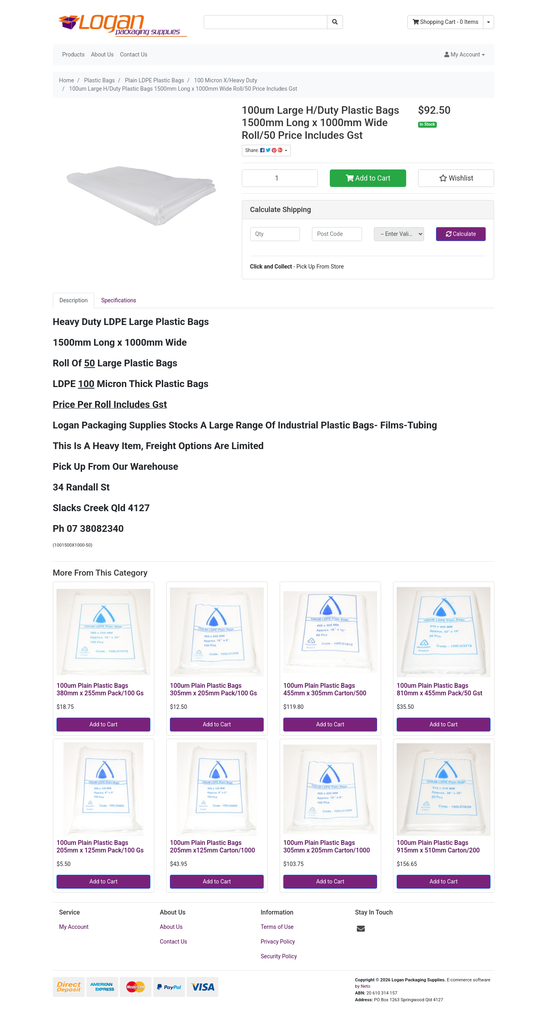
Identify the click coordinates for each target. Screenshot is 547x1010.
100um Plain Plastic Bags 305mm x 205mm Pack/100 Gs (213, 689)
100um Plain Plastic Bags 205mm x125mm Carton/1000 (212, 846)
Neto (365, 986)
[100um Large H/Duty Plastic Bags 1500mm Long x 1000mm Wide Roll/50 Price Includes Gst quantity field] (280, 178)
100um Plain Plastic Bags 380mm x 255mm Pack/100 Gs (100, 689)
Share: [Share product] (264, 150)
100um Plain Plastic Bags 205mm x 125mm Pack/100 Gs (100, 846)
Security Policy (279, 956)
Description (74, 300)
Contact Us (134, 54)
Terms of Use (277, 927)
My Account (74, 927)
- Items (446, 22)
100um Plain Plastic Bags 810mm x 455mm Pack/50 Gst (439, 689)
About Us (102, 54)
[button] (464, 54)
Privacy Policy (278, 941)
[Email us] (361, 929)
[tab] (74, 300)
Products (73, 54)
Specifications (118, 300)
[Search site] (335, 22)
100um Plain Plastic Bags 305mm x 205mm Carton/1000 (326, 846)
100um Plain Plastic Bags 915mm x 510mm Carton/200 (438, 846)
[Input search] (265, 22)
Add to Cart (368, 178)
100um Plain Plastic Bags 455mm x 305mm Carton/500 (324, 689)
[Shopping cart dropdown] (488, 22)
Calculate (461, 234)
